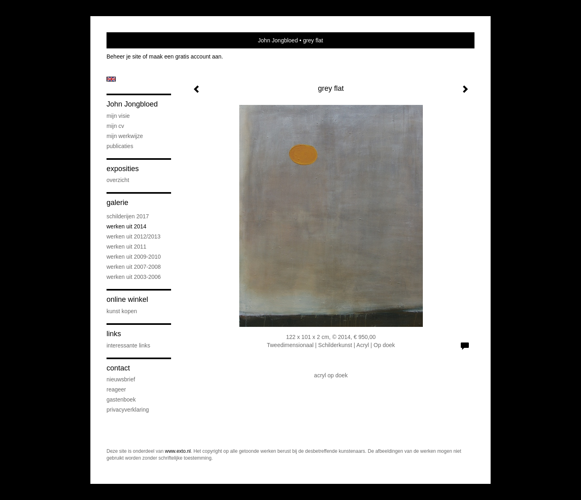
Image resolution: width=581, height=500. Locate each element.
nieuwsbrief (121, 379)
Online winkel (127, 299)
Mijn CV (115, 126)
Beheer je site (124, 56)
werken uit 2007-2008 (134, 267)
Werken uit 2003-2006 (134, 277)
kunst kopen (122, 311)
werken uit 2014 (126, 226)
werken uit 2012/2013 (134, 236)
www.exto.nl (178, 451)
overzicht (118, 180)
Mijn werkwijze (125, 136)
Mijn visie (118, 116)
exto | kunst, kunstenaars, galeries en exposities (129, 40)
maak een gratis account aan (185, 56)
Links (114, 334)
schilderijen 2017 (128, 216)
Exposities (123, 169)
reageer (116, 389)
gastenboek (121, 399)
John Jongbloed (278, 40)
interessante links (128, 345)
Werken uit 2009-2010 (134, 256)
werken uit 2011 (126, 246)
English (111, 79)
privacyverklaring (128, 409)
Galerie (117, 203)
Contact (118, 368)
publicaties (120, 146)
